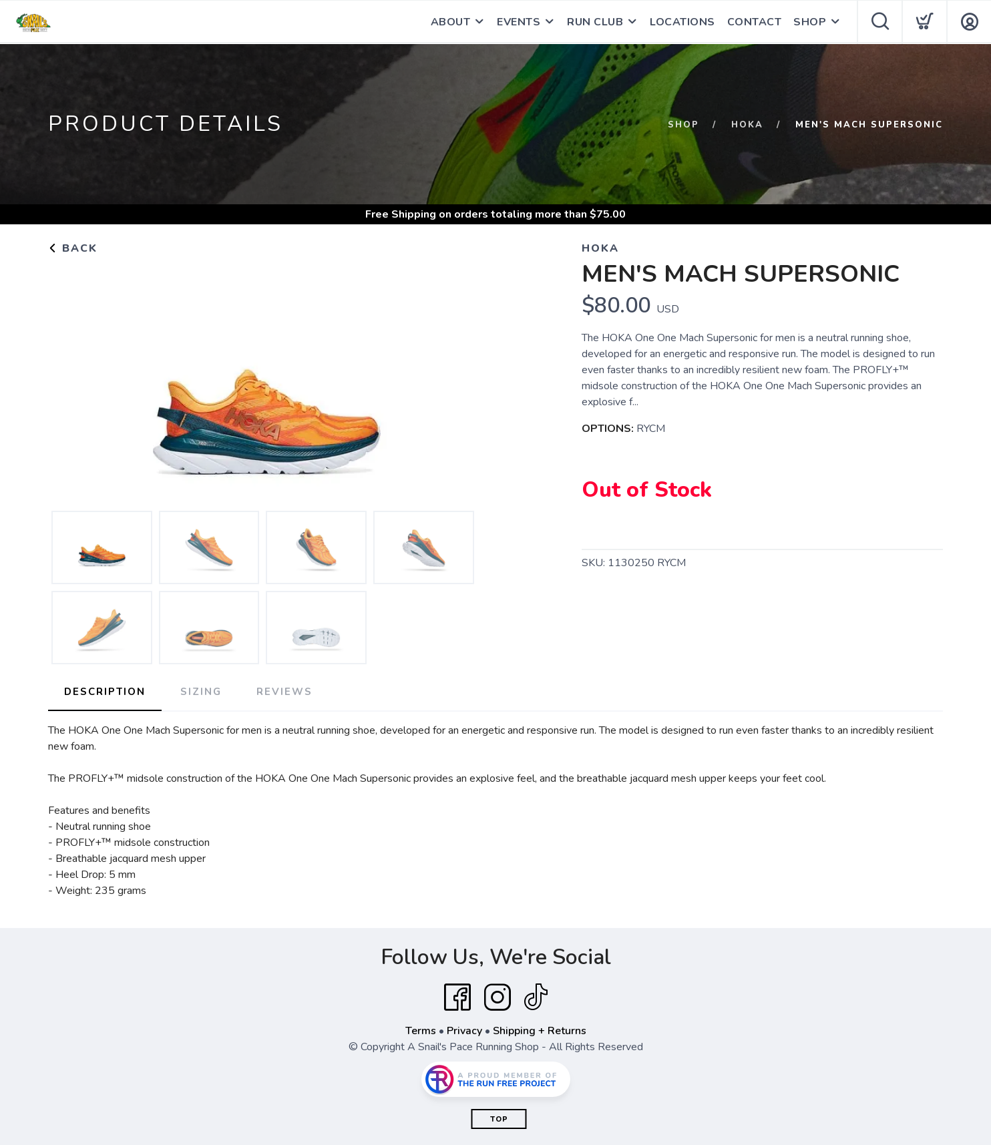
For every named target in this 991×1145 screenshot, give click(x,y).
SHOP (809, 22)
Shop (683, 125)
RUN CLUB (595, 22)
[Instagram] (497, 997)
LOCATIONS (682, 22)
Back (72, 248)
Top (499, 1119)
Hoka (747, 125)
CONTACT (754, 22)
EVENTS (518, 22)
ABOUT (451, 22)
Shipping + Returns (539, 1030)
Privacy (464, 1030)
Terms (420, 1030)
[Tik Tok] (536, 997)
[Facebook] (457, 997)
